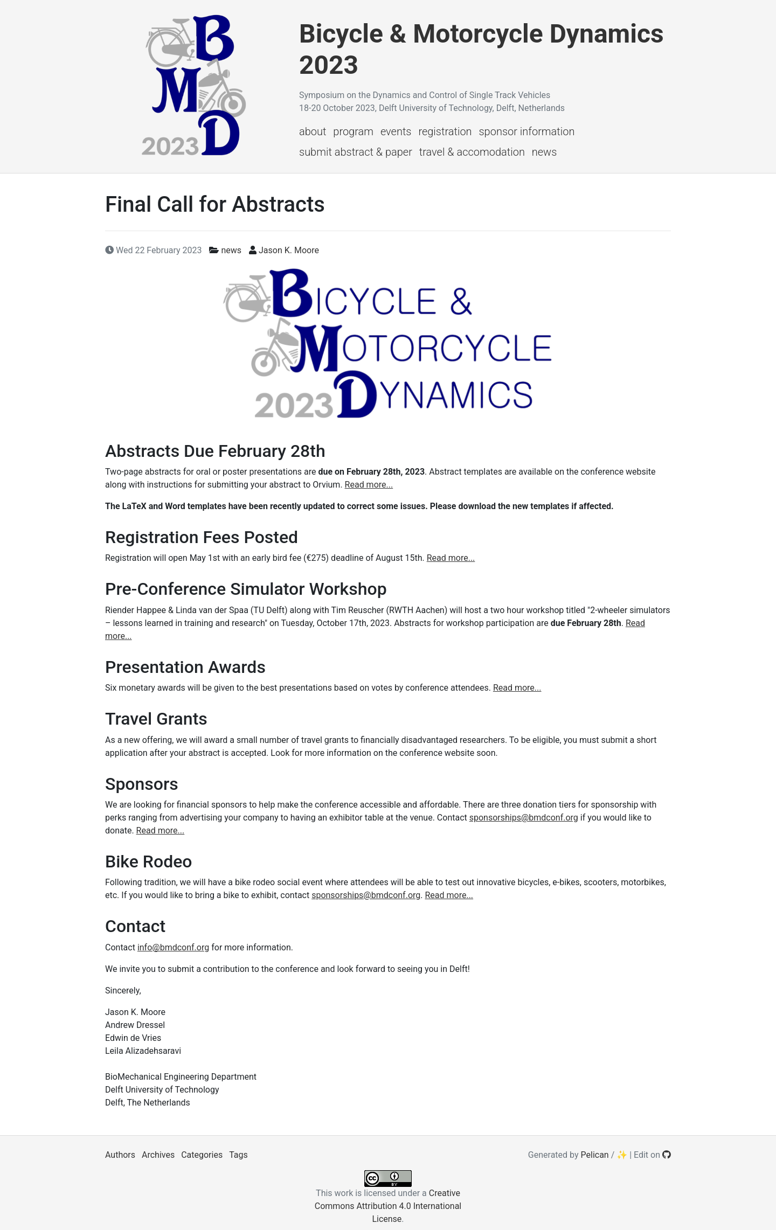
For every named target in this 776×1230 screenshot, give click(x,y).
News (544, 151)
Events (396, 131)
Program (353, 131)
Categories (202, 1155)
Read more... (369, 485)
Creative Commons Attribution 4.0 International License (388, 1206)
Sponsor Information (526, 131)
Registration (445, 131)
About (312, 131)
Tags (238, 1155)
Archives (158, 1155)
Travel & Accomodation (472, 151)
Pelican (595, 1155)
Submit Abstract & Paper (355, 151)
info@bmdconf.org (173, 947)
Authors (120, 1155)
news (231, 250)
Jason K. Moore (289, 250)
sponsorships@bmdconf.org (523, 817)
